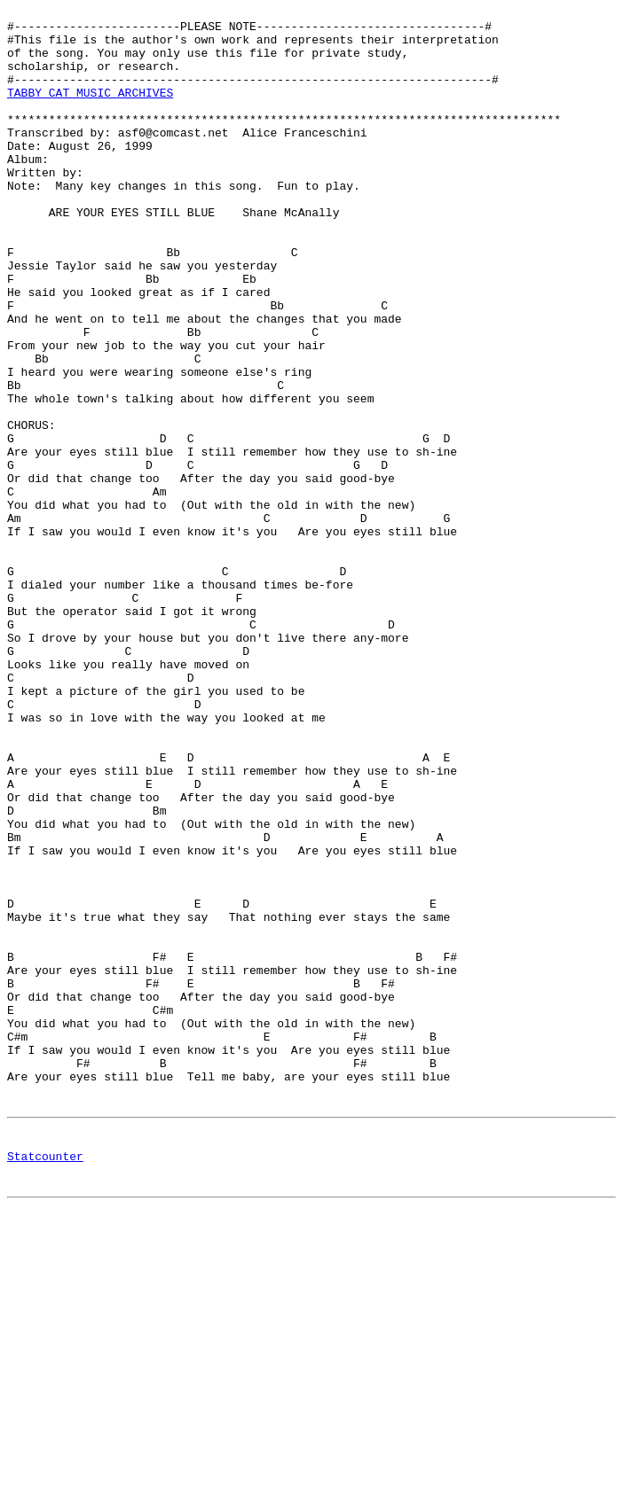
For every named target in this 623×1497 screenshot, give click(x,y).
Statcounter (45, 1384)
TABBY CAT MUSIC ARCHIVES (90, 111)
